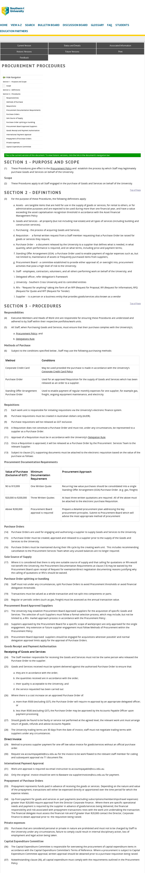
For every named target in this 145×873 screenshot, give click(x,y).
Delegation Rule (96, 437)
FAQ (109, 25)
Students (122, 25)
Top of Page (135, 190)
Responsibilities (12, 98)
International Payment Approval (18, 134)
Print (120, 51)
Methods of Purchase (14, 102)
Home (4, 25)
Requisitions (11, 106)
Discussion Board (75, 25)
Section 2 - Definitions (11, 90)
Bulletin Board (49, 25)
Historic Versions (24, 51)
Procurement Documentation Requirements (23, 110)
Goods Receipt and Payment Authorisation (23, 130)
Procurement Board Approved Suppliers (21, 126)
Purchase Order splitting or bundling (20, 122)
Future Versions (72, 51)
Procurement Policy (61, 168)
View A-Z (16, 25)
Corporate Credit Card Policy (57, 371)
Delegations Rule (25, 338)
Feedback (24, 57)
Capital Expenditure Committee (18, 147)
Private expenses (13, 142)
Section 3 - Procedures (11, 94)
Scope (8, 86)
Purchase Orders (12, 114)
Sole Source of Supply (14, 118)
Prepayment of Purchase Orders (18, 138)
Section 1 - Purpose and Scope (14, 82)
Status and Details (72, 45)
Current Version (24, 45)
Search (30, 25)
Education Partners (14, 31)
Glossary (97, 25)
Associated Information (120, 45)
